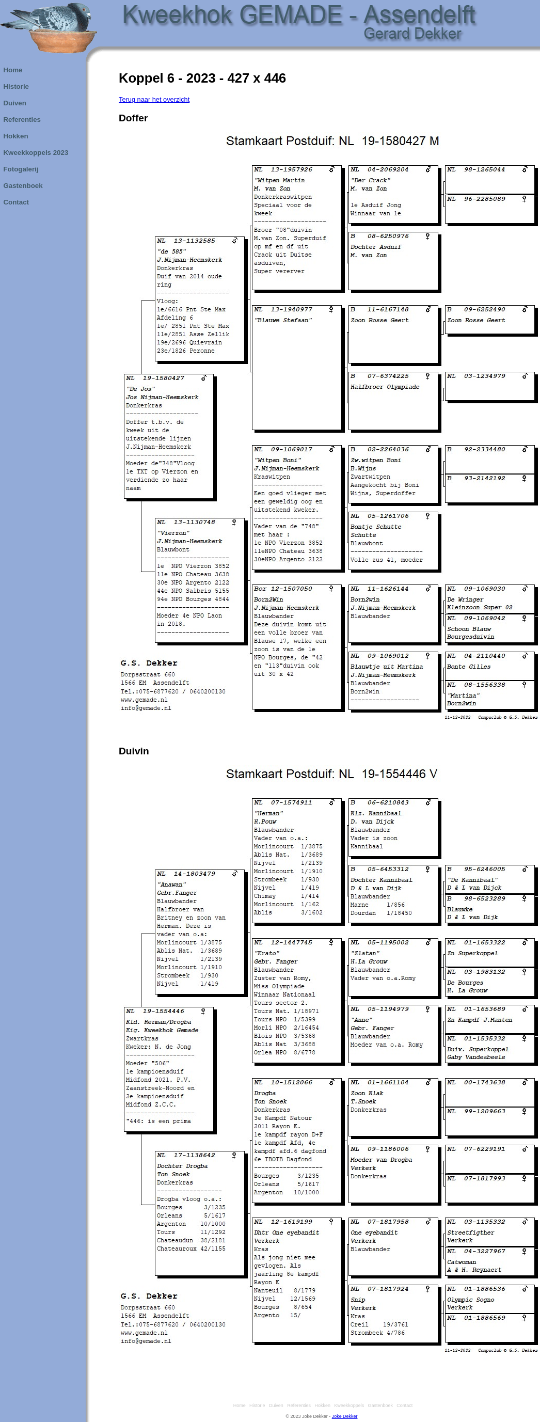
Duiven (274, 1405)
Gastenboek (379, 1405)
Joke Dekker (345, 1416)
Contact (403, 1405)
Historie (256, 1405)
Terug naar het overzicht (154, 99)
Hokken (321, 1405)
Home (238, 1405)
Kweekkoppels (347, 1405)
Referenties (297, 1405)
